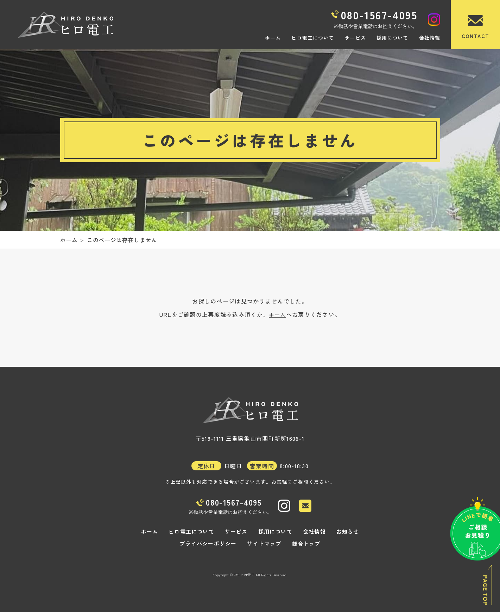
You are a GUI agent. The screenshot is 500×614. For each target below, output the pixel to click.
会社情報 (429, 37)
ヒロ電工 (247, 576)
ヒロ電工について (312, 37)
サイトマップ (263, 545)
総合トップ (303, 545)
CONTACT (475, 35)
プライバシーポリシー (210, 545)
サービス (355, 37)
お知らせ (342, 533)
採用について (392, 37)
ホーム (273, 37)
